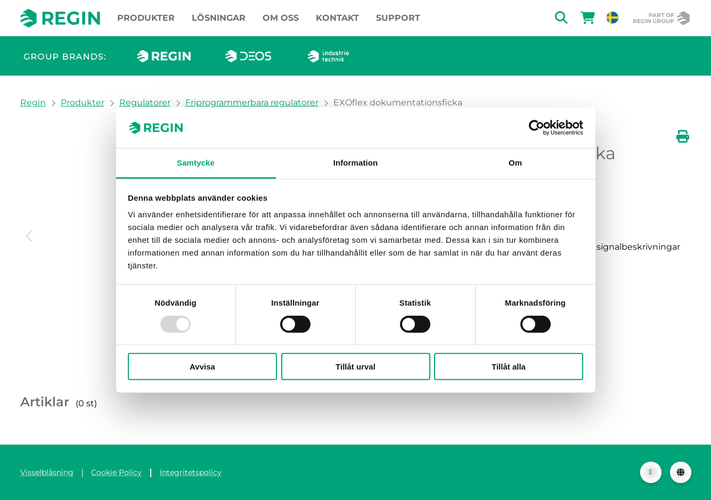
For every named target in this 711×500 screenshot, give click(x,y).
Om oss (281, 18)
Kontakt (337, 18)
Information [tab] (355, 162)
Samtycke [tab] (196, 162)
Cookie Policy (116, 472)
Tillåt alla (509, 366)
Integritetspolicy (191, 472)
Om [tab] (515, 162)
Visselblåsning (46, 472)
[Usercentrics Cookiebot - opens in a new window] (536, 128)
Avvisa (202, 366)
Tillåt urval (355, 366)
